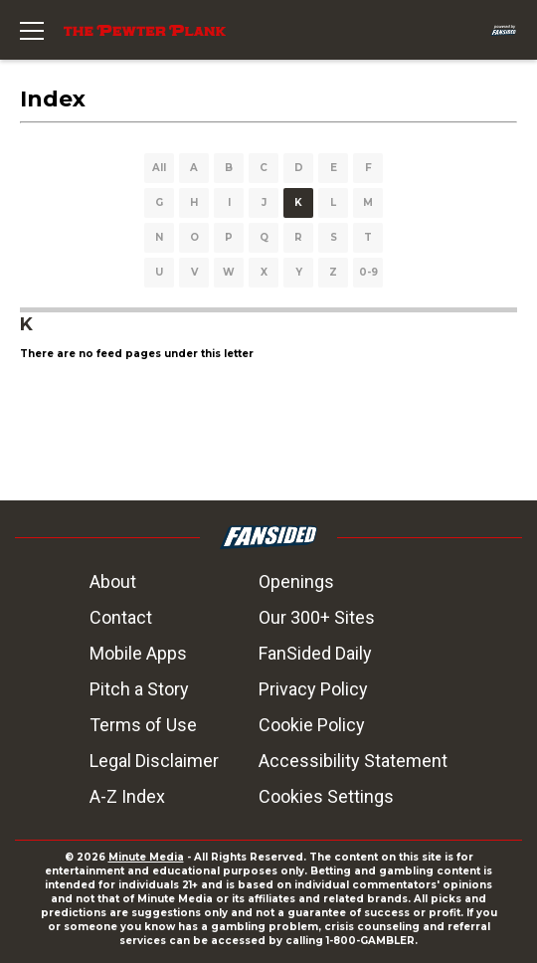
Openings (296, 581)
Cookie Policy (312, 724)
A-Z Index (127, 796)
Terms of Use (143, 724)
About (113, 581)
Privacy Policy (313, 688)
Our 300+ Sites (317, 617)
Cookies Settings (326, 796)
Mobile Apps (138, 653)
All (159, 167)
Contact (121, 617)
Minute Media (146, 857)
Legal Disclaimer (154, 760)
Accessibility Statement (353, 760)
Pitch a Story (139, 688)
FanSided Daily (315, 653)
